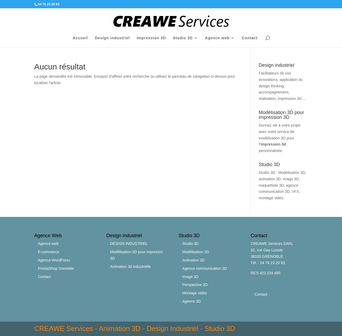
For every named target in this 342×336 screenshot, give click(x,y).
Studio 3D (183, 38)
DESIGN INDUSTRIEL (129, 243)
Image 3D (190, 277)
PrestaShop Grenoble (56, 268)
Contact (250, 38)
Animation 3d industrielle (130, 266)
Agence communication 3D (204, 268)
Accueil (80, 38)
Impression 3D (151, 38)
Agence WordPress (54, 260)
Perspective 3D (195, 285)
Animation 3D (193, 260)
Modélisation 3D (195, 252)
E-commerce (48, 252)
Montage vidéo (194, 293)
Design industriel (112, 38)
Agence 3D (191, 301)
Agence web (217, 38)
